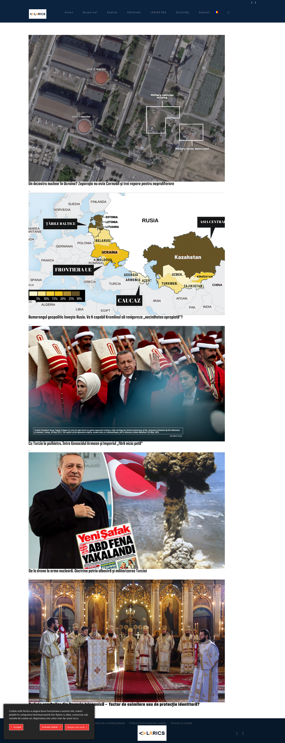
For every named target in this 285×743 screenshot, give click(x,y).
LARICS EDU (158, 13)
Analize (112, 13)
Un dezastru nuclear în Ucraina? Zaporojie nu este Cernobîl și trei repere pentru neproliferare (101, 184)
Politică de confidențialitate (109, 723)
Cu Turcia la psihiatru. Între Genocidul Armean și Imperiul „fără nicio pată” (86, 443)
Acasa (69, 13)
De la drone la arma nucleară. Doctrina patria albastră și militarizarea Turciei (88, 571)
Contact (204, 13)
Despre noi (90, 13)
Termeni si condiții (181, 723)
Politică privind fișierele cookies (147, 723)
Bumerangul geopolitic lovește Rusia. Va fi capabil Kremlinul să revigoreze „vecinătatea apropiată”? (106, 317)
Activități (182, 13)
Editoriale (134, 13)
